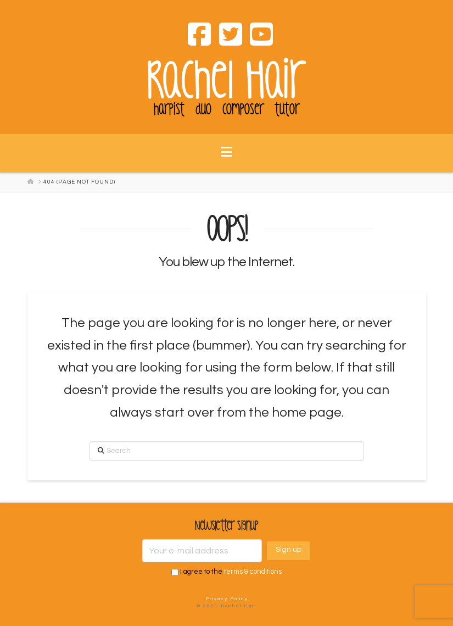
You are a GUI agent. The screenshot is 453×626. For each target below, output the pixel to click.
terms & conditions (253, 572)
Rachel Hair (226, 81)
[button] (226, 159)
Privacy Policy (226, 598)
